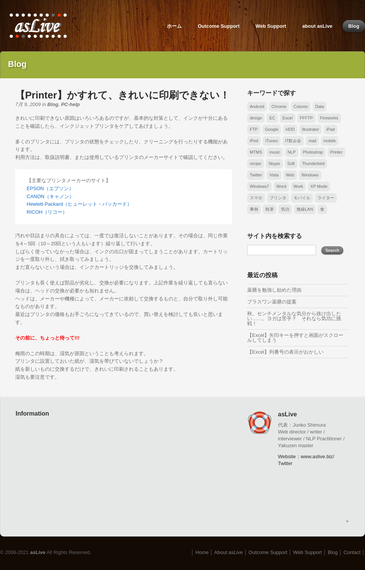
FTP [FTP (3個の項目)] (254, 129)
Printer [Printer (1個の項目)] (336, 152)
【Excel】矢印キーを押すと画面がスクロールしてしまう (295, 337)
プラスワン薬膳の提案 (272, 302)
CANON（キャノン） (50, 196)
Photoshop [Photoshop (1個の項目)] (313, 152)
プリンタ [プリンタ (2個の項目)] (278, 197)
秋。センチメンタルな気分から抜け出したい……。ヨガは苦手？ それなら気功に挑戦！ (294, 318)
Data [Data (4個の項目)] (319, 106)
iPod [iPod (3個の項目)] (254, 140)
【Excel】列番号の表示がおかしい (285, 352)
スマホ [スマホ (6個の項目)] (256, 197)
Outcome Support (219, 26)
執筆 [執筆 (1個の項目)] (269, 209)
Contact (351, 552)
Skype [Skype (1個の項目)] (274, 163)
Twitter (285, 463)
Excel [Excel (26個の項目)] (287, 118)
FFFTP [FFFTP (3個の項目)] (306, 118)
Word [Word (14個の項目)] (281, 186)
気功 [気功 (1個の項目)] (285, 209)
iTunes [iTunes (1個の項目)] (271, 140)
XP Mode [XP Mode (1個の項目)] (318, 186)
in (347, 521)
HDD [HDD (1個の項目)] (290, 129)
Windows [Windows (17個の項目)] (310, 175)
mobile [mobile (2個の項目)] (330, 140)
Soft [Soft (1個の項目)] (291, 163)
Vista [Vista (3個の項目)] (273, 175)
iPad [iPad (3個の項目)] (330, 129)
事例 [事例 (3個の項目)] (254, 209)
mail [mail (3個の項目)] (312, 140)
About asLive (228, 552)
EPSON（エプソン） (50, 188)
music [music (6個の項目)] (274, 152)
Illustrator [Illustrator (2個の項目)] (310, 129)
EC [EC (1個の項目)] (272, 118)
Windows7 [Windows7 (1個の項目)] (259, 186)
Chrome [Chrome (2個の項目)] (278, 106)
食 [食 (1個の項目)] (322, 209)
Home (202, 552)
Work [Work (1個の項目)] (298, 186)
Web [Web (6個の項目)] (290, 175)
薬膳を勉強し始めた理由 (274, 290)
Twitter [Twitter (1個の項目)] (256, 175)
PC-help (70, 104)
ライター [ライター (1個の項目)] (325, 197)
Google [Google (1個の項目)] (271, 129)
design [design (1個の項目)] (256, 118)
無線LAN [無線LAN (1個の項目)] (305, 209)
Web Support (271, 26)
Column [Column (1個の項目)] (301, 106)
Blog (353, 26)
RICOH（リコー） (47, 212)
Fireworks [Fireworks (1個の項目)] (329, 118)
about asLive (317, 26)
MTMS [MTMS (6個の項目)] (256, 152)
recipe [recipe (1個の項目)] (255, 163)
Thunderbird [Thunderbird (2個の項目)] (313, 163)
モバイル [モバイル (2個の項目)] (302, 197)
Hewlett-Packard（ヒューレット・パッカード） (79, 204)
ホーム (174, 26)
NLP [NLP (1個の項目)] (291, 152)
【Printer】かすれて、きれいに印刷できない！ (122, 95)
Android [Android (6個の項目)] (257, 106)
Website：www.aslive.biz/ (306, 456)
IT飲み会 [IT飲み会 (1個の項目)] (293, 140)
